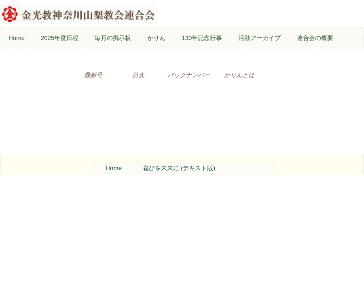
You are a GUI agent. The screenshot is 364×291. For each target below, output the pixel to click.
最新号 (93, 75)
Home (16, 37)
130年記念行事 (202, 37)
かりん (156, 37)
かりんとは (239, 75)
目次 (138, 75)
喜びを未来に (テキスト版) (179, 167)
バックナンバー (188, 75)
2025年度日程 (59, 37)
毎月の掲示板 (113, 37)
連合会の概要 (315, 37)
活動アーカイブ (259, 37)
